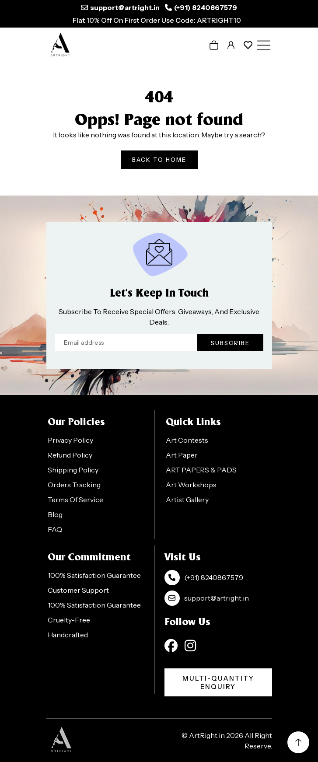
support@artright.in (125, 7)
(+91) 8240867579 (205, 7)
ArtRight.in (207, 735)
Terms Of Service (75, 499)
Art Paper (182, 455)
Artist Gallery (187, 499)
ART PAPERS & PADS (201, 469)
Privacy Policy (70, 440)
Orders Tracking (74, 484)
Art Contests (187, 440)
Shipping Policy (73, 469)
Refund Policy (70, 455)
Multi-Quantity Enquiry (218, 682)
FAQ (55, 529)
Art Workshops (191, 484)
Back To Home (159, 159)
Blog (55, 514)
